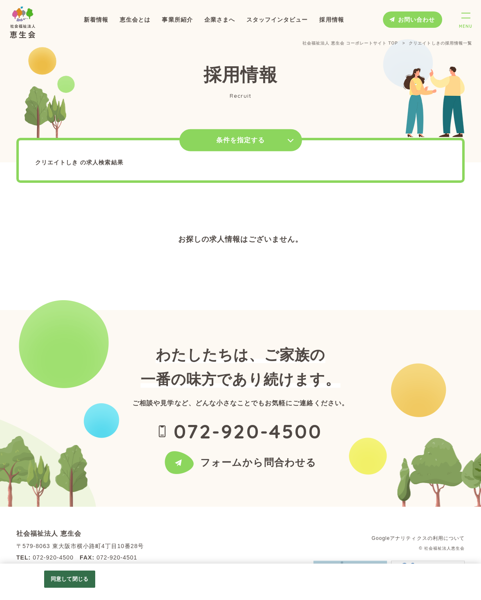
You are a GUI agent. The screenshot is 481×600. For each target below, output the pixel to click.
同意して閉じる (69, 579)
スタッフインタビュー (277, 19)
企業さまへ (219, 19)
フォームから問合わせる (258, 464)
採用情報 (331, 19)
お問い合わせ (416, 19)
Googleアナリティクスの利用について (418, 538)
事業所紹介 (177, 19)
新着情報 (96, 19)
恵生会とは (135, 19)
